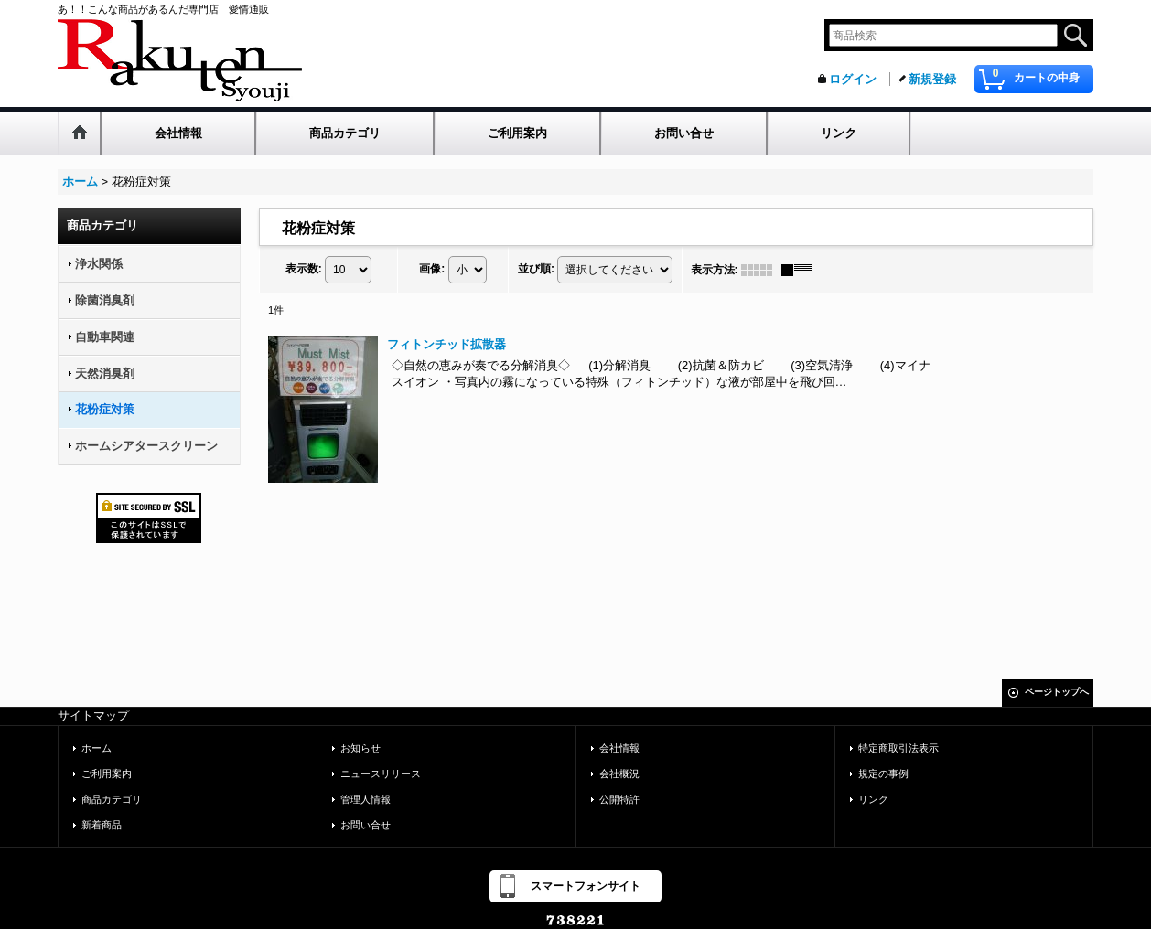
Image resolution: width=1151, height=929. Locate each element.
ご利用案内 (106, 773)
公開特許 (619, 799)
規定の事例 (883, 773)
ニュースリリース (380, 773)
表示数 (303, 268)
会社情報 (619, 747)
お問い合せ (365, 824)
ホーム (96, 747)
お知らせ (360, 747)
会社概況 (619, 773)
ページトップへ (1057, 692)
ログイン (853, 79)
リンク (873, 799)
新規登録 (932, 79)
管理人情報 (365, 799)
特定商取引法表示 (898, 747)
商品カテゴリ (111, 799)
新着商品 (101, 824)
